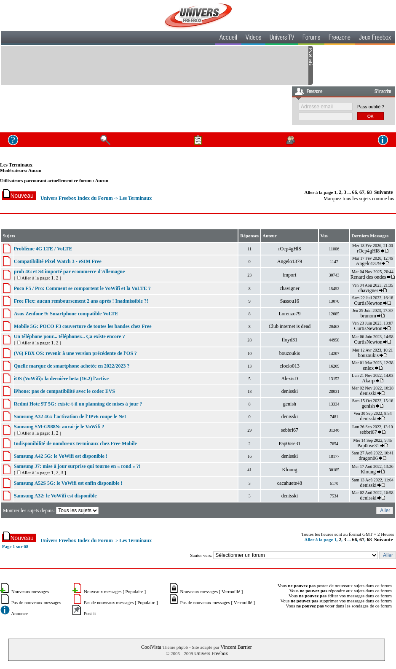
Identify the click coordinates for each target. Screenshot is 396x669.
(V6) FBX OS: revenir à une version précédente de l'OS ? (75, 353)
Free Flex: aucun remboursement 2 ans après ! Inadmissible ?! (81, 301)
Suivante (383, 192)
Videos (253, 38)
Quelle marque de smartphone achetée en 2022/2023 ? (72, 366)
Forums (311, 38)
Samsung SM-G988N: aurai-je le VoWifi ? (59, 427)
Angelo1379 (289, 261)
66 (354, 192)
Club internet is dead (290, 326)
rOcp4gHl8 (289, 249)
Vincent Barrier (236, 647)
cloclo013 (290, 366)
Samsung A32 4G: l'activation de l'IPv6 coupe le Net (70, 416)
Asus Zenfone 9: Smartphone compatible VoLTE (66, 314)
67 (361, 192)
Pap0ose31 (289, 443)
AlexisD (289, 379)
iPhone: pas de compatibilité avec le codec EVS (64, 391)
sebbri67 (289, 430)
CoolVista (151, 647)
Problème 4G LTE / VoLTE (43, 249)
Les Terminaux (16, 165)
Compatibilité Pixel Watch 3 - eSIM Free (58, 261)
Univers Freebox (211, 653)
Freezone (340, 38)
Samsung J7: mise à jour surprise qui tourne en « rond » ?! (77, 466)
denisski (289, 391)
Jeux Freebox (375, 38)
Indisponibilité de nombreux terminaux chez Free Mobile (75, 443)
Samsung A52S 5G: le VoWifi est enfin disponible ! (68, 483)
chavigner (290, 288)
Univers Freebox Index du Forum (76, 198)
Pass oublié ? (370, 106)
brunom (368, 316)
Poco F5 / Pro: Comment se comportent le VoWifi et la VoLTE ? (82, 288)
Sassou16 (289, 301)
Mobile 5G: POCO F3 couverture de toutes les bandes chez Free (83, 326)
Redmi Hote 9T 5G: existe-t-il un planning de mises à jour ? (78, 404)
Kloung (289, 470)
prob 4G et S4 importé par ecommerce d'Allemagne (69, 271)
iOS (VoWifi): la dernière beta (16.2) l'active (61, 379)
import (289, 275)
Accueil (228, 38)
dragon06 (368, 458)
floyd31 (289, 340)
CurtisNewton (368, 303)
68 (369, 192)
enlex (368, 368)
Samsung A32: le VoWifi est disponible (55, 496)
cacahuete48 (289, 483)
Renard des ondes (368, 277)
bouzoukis (289, 353)
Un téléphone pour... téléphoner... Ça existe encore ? (69, 336)
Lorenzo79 (289, 314)
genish (289, 404)
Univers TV (282, 38)
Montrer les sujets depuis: (51, 510)
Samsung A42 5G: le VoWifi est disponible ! (60, 456)
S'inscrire (383, 91)
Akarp (368, 381)
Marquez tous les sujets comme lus (359, 199)
